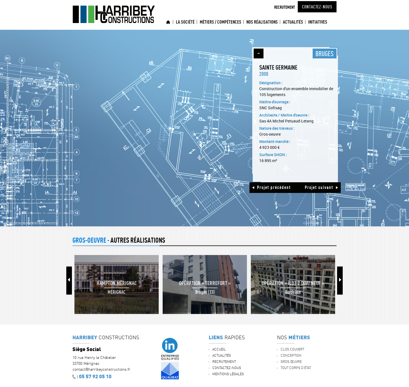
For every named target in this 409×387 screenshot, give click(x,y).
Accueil (168, 22)
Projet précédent (274, 187)
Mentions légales (228, 374)
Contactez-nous (317, 7)
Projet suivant (319, 187)
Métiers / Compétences (220, 22)
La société (185, 22)
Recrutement (284, 7)
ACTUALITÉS (293, 22)
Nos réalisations (262, 22)
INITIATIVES (317, 22)
